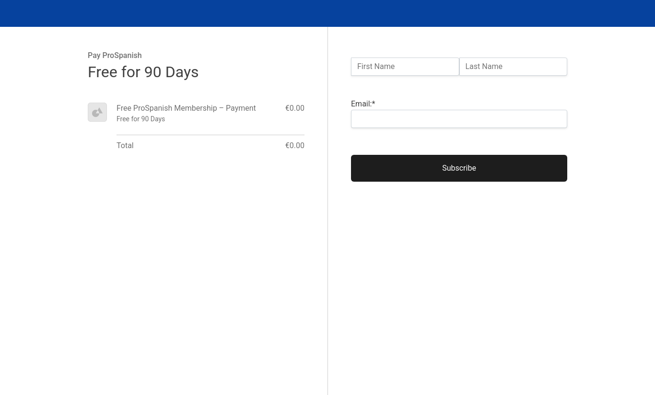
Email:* (363, 103)
